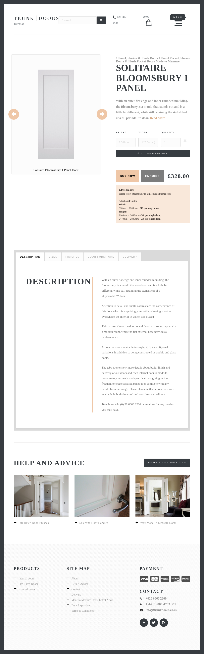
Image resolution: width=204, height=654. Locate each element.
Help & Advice (79, 583)
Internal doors (26, 578)
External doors (27, 589)
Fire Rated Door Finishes (34, 522)
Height (121, 132)
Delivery (76, 594)
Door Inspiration (80, 605)
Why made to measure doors (158, 522)
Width (142, 132)
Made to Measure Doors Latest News (92, 600)
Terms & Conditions (82, 610)
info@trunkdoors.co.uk (162, 610)
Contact (75, 589)
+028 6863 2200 (156, 598)
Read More (157, 118)
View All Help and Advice (167, 462)
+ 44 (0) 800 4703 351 (161, 604)
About (74, 578)
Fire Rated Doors (28, 583)
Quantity (168, 132)
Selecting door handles (93, 522)
